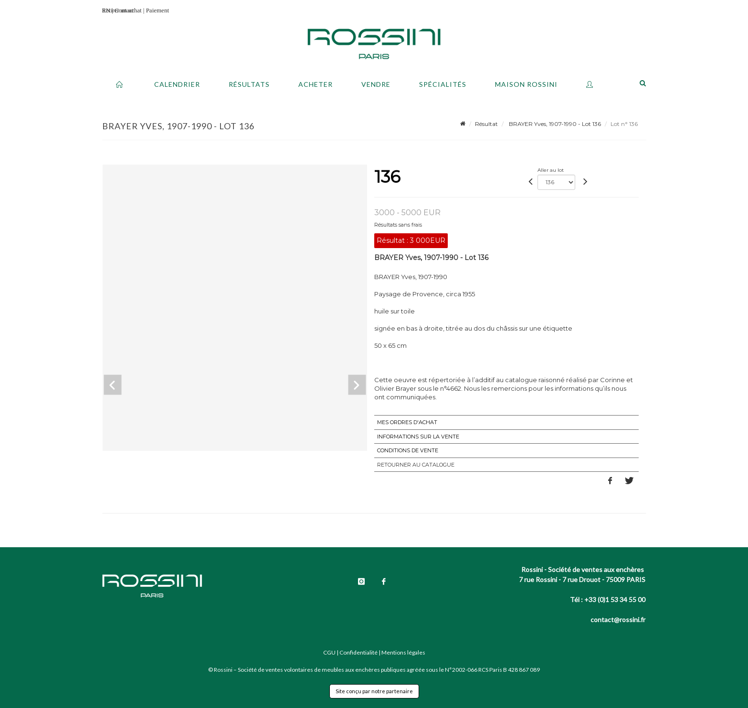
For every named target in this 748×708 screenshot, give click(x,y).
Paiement (157, 10)
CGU (329, 652)
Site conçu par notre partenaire (374, 691)
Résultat (486, 123)
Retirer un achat (122, 10)
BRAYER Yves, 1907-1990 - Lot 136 (554, 123)
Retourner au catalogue (415, 464)
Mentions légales (403, 652)
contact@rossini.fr (617, 619)
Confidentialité (358, 652)
